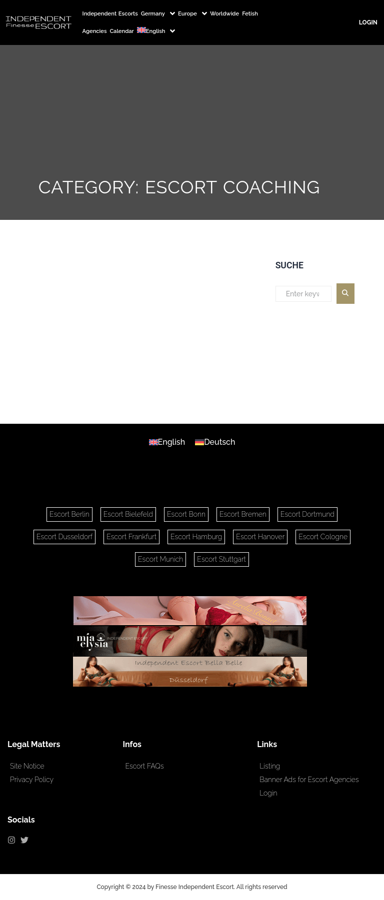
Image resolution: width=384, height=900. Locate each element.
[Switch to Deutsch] (215, 442)
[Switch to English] (167, 442)
